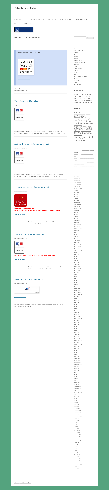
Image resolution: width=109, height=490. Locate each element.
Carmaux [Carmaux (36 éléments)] (88, 114)
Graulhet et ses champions (87, 166)
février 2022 (77, 264)
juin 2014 (76, 447)
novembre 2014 (78, 437)
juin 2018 (76, 350)
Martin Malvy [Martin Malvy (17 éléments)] (76, 127)
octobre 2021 (77, 272)
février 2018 (77, 358)
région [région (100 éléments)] (76, 134)
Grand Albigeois (78, 68)
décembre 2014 (77, 435)
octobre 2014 (77, 439)
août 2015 (76, 418)
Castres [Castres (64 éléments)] (83, 115)
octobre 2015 (77, 414)
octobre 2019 (77, 320)
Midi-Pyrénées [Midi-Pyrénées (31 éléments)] (77, 128)
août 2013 (76, 467)
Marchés (16, 23)
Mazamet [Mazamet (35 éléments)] (82, 127)
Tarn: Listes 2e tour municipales (82, 98)
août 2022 (76, 252)
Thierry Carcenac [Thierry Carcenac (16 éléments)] (89, 139)
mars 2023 (76, 238)
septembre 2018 (78, 344)
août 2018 (76, 346)
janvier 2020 (77, 314)
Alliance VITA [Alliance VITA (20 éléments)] (80, 112)
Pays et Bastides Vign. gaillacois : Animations (59, 19)
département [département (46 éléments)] (84, 120)
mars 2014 (76, 453)
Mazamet (76, 74)
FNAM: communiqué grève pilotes (28, 279)
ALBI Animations (27, 23)
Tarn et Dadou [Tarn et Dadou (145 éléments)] (79, 139)
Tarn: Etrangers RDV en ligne (26, 101)
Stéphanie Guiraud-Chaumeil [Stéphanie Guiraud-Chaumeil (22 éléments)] (80, 137)
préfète (40, 268)
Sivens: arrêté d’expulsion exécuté (29, 234)
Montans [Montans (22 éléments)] (83, 128)
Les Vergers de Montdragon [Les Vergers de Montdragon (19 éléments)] (80, 126)
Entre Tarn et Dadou (25, 8)
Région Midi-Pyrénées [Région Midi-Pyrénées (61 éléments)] (85, 134)
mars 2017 (76, 380)
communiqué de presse (52, 131)
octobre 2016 (77, 390)
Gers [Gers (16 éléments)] (93, 121)
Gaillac (75, 66)
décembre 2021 (77, 268)
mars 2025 (76, 200)
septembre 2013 (78, 465)
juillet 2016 (76, 396)
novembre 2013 (78, 461)
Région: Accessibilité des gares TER (29, 52)
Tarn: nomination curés (81, 19)
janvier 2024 (77, 222)
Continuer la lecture (24, 79)
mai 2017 (76, 376)
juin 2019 (76, 326)
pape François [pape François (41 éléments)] (90, 129)
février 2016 (77, 406)
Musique (76, 78)
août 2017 (76, 370)
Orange (76, 82)
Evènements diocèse (77, 16)
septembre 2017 (78, 368)
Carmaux (76, 56)
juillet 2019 (76, 324)
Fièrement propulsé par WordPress (22, 483)
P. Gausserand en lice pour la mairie (83, 102)
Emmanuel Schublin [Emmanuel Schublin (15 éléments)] (78, 121)
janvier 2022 (77, 266)
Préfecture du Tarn (78, 84)
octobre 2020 (77, 296)
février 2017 (77, 382)
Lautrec (75, 72)
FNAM (59, 304)
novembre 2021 (78, 270)
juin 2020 (76, 304)
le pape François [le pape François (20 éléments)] (78, 125)
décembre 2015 (77, 410)
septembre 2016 (78, 392)
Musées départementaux (37, 19)
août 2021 (76, 276)
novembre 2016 (78, 388)
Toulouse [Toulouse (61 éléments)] (77, 140)
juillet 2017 (76, 372)
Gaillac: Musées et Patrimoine (38, 16)
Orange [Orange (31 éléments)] (81, 129)
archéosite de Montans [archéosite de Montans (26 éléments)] (79, 114)
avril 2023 (76, 236)
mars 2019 (76, 332)
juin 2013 (76, 471)
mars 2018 (76, 356)
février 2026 (77, 178)
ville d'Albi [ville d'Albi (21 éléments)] (82, 140)
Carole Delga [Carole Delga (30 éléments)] (77, 115)
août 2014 (76, 443)
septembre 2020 (78, 298)
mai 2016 (76, 400)
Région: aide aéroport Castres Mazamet (31, 187)
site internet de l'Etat (37, 133)
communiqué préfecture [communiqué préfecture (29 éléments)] (80, 117)
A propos (24, 16)
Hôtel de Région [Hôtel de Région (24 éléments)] (89, 123)
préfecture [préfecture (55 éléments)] (77, 131)
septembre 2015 (78, 416)
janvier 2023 (77, 242)
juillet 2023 (76, 232)
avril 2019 (76, 330)
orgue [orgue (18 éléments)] (84, 129)
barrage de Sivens (60, 266)
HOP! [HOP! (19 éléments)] (83, 123)
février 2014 (77, 455)
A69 (75, 48)
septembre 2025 (78, 188)
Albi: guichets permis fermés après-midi (31, 144)
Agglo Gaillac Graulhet (79, 50)
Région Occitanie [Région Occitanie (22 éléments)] (78, 135)
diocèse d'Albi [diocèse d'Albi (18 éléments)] (77, 120)
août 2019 (76, 322)
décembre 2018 (77, 338)
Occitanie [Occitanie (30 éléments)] (76, 129)
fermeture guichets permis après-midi (40, 176)
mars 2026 (76, 176)
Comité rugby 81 (78, 60)
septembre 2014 (78, 441)
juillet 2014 (76, 445)
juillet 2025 (76, 192)
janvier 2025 (77, 202)
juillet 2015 (76, 420)
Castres (76, 58)
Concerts (66, 16)
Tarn (43, 133)
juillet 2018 (76, 348)
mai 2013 (76, 473)
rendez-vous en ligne (25, 133)
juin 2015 (76, 422)
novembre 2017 (78, 364)
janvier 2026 (77, 180)
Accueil (16, 16)
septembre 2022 (78, 250)
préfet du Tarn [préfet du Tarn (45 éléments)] (86, 132)
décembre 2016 (77, 386)
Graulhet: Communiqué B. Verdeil (82, 96)
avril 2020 (76, 308)
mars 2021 (76, 286)
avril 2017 (76, 378)
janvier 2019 (77, 336)
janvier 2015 (77, 433)
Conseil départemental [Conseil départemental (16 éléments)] (79, 118)
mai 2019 (76, 328)
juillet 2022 (76, 254)
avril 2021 (76, 284)
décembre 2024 (77, 204)
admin (75, 158)
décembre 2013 (77, 459)
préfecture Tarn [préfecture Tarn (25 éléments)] (78, 132)
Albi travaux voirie (55, 16)
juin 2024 (76, 214)
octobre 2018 (77, 342)
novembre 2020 (78, 294)
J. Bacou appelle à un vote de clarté (82, 94)
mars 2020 (76, 310)
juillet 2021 (76, 278)
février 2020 (77, 312)
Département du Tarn (79, 62)
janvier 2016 (77, 408)
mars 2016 (76, 404)
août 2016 (76, 394)
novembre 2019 (78, 318)
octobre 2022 (77, 248)
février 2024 (77, 220)
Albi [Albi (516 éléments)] (75, 112)
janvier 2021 (77, 290)
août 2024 (76, 210)
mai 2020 (76, 306)
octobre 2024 (77, 206)
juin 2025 (76, 194)
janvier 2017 (77, 384)
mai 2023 (76, 234)
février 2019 (77, 334)
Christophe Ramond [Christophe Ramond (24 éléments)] (79, 116)
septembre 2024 (78, 208)
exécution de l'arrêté (32, 268)
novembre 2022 (78, 246)
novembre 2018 (78, 340)
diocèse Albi (77, 64)
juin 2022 (76, 256)
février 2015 (77, 431)
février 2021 (77, 288)
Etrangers (60, 131)
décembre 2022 (77, 244)
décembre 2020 (77, 292)
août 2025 (76, 190)
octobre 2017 (77, 366)
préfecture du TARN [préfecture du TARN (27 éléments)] (86, 131)
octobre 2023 (77, 226)
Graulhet (76, 70)
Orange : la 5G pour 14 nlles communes (83, 100)
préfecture (17, 133)
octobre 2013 (77, 463)
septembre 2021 (78, 274)
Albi (75, 54)
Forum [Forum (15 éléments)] (84, 121)
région (28, 224)
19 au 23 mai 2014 (50, 174)
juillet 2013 (76, 469)
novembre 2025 (78, 184)
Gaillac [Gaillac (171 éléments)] (88, 121)
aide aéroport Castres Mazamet (54, 222)
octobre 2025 (77, 186)
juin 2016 (76, 398)
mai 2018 (76, 352)
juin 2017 (76, 374)
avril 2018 (76, 354)
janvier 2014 (77, 457)
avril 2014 (76, 451)
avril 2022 (76, 260)
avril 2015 (76, 426)
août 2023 (76, 230)
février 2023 (77, 240)
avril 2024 (76, 216)
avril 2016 (76, 402)
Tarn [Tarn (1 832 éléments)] (90, 136)
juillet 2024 (76, 212)
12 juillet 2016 (17, 88)
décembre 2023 (77, 224)
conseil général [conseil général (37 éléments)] (88, 119)
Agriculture (76, 52)
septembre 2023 (78, 228)
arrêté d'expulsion (50, 266)
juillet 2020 (76, 302)
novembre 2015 (78, 412)
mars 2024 (76, 218)
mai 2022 (76, 258)
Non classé (33, 131)
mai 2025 (76, 196)
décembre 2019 (77, 316)
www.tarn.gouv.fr (49, 133)
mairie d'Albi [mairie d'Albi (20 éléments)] (90, 126)
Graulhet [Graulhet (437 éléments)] (78, 123)
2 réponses (17, 105)
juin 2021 (76, 280)
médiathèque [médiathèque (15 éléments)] (89, 128)
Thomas (76, 154)
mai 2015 (76, 424)
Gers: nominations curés (21, 19)
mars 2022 (76, 262)
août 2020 (76, 300)
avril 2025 (76, 198)
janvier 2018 (77, 360)
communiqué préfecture (25, 176)
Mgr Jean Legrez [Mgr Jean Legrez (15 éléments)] (88, 127)
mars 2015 (76, 429)
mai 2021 (76, 282)
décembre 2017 (77, 362)
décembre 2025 (77, 182)
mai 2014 (76, 449)
